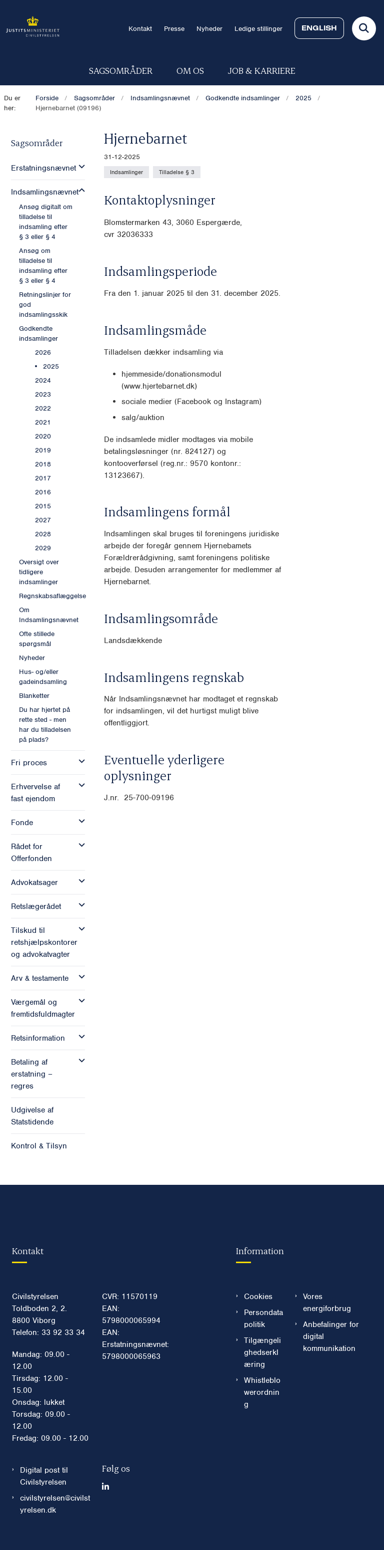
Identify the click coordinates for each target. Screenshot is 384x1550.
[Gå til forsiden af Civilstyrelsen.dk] (30, 28)
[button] (79, 166)
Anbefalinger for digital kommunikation (331, 1336)
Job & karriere (262, 70)
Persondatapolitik (263, 1318)
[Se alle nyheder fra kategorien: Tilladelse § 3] (176, 172)
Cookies (258, 1297)
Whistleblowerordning (262, 1392)
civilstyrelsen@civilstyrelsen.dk (55, 1504)
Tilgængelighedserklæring (262, 1352)
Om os (190, 70)
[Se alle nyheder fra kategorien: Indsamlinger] (126, 172)
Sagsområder (120, 70)
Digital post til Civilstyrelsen (44, 1476)
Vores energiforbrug (327, 1303)
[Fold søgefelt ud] (364, 28)
